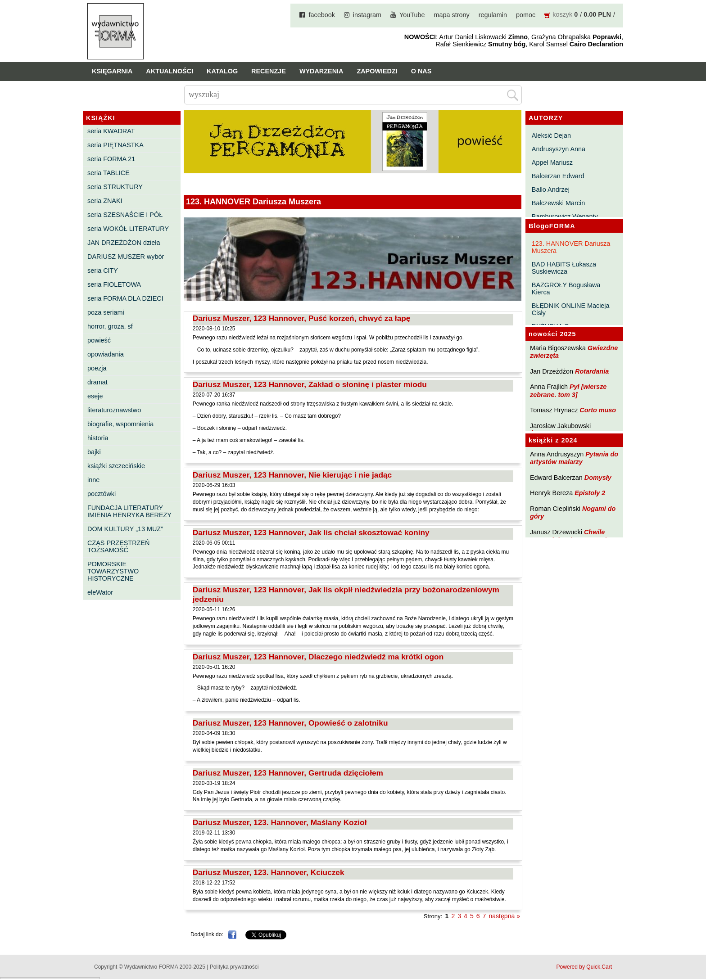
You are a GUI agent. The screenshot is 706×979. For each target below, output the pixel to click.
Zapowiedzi (377, 71)
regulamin (493, 14)
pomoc (525, 14)
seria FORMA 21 (111, 158)
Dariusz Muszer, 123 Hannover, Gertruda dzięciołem (288, 772)
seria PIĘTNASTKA (115, 145)
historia (97, 438)
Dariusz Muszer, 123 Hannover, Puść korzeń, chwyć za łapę (302, 318)
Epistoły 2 (590, 492)
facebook (321, 14)
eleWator (100, 592)
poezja (96, 368)
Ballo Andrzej (551, 189)
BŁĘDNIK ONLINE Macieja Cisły (571, 309)
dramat (97, 382)
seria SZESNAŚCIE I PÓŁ (125, 214)
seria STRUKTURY (115, 186)
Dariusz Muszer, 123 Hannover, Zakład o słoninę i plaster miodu (310, 384)
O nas (421, 71)
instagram (367, 14)
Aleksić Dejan (551, 135)
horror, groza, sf (110, 326)
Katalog (222, 71)
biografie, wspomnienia (120, 424)
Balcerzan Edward (558, 176)
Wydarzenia (321, 71)
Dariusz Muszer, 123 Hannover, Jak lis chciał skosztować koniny (311, 532)
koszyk (562, 14)
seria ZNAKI (104, 200)
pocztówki (101, 493)
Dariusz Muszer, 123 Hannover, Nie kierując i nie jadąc (292, 474)
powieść (99, 340)
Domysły (597, 477)
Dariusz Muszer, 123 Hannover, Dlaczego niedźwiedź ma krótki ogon (318, 656)
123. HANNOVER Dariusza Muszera (571, 247)
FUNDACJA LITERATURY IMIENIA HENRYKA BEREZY (129, 511)
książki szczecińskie (116, 465)
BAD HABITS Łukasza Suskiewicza (564, 268)
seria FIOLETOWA (114, 284)
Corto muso (597, 410)
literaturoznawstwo (114, 410)
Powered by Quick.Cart (584, 967)
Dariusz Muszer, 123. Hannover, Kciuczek (268, 872)
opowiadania (105, 354)
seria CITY (102, 270)
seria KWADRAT (111, 131)
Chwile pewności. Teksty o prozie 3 (572, 535)
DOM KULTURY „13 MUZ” (125, 528)
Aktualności (169, 71)
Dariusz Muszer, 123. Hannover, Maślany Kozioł (280, 822)
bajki (94, 452)
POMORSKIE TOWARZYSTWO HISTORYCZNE (113, 571)
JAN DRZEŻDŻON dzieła (123, 242)
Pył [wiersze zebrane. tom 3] (568, 390)
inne (93, 479)
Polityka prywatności (234, 967)
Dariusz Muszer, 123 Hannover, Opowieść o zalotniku (290, 722)
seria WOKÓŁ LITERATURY (128, 228)
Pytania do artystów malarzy (574, 458)
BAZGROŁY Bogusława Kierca (566, 288)
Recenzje (268, 71)
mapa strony (452, 14)
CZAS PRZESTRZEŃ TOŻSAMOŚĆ (118, 546)
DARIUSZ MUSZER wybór (125, 256)
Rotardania (592, 371)
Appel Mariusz (552, 162)
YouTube (412, 14)
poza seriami (105, 312)
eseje (95, 396)
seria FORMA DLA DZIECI (125, 298)
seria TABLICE (108, 172)
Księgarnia (112, 71)
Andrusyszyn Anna (558, 149)
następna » (504, 916)
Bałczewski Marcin (558, 203)
